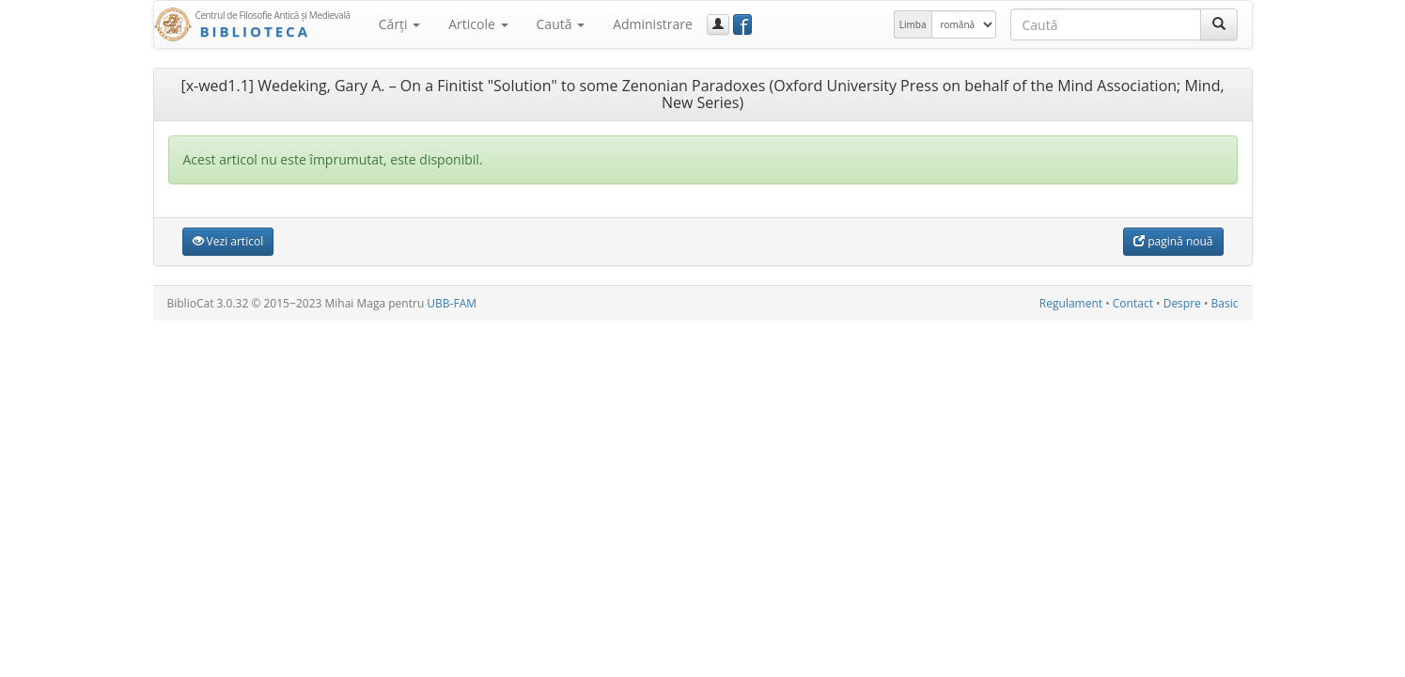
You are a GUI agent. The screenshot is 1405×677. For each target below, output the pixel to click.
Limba (913, 24)
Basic (1225, 303)
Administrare (653, 24)
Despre (1182, 303)
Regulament (1070, 303)
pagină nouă (1172, 241)
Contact (1133, 303)
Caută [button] (561, 24)
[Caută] (1219, 24)
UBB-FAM (451, 303)
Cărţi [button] (399, 24)
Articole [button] (477, 24)
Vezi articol (228, 241)
